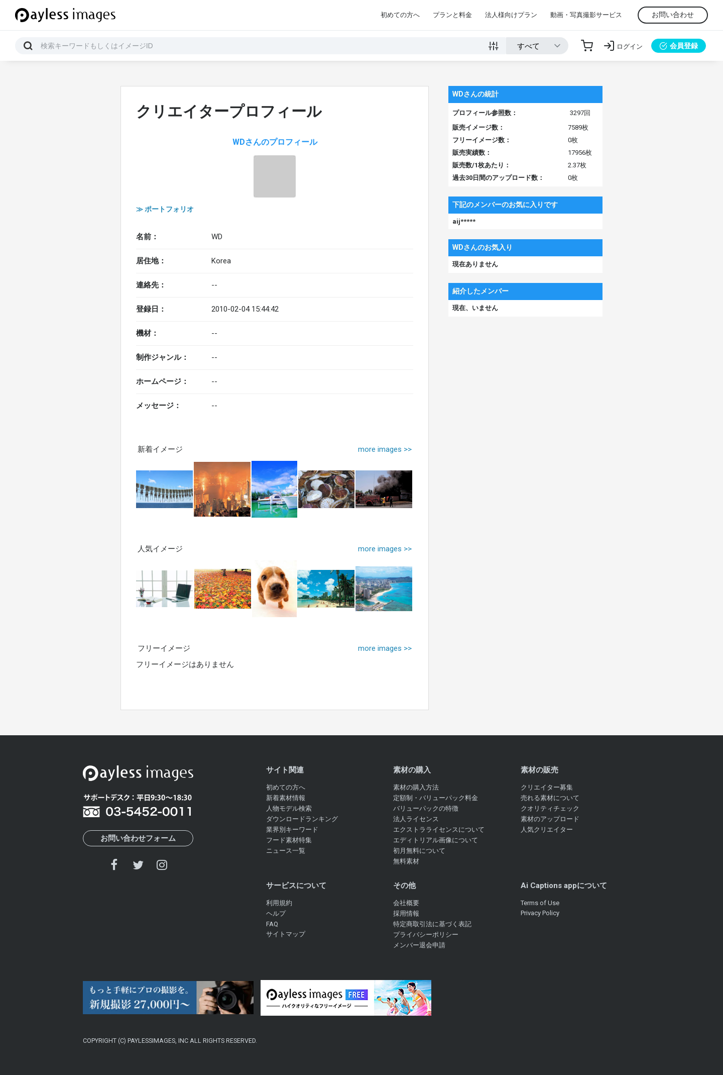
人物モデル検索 (289, 808)
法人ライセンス (416, 819)
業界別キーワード (292, 829)
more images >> (385, 449)
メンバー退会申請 (419, 945)
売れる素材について (550, 798)
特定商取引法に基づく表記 (432, 924)
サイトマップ (285, 934)
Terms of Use (540, 903)
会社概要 (406, 903)
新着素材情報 (285, 798)
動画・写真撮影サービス (586, 15)
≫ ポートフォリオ (165, 209)
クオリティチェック (550, 808)
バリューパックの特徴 (425, 808)
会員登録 (678, 46)
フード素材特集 (289, 840)
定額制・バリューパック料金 (435, 798)
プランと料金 (452, 15)
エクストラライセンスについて (439, 829)
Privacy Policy (540, 913)
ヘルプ (276, 913)
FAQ (272, 924)
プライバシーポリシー (425, 934)
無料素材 (406, 861)
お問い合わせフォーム (138, 838)
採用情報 (406, 913)
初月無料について (419, 850)
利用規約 (279, 903)
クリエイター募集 (547, 787)
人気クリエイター (547, 829)
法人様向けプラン (511, 15)
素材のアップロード (550, 819)
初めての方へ (400, 15)
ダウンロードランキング (302, 819)
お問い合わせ (673, 15)
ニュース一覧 (285, 850)
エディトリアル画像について (435, 840)
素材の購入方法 (416, 787)
